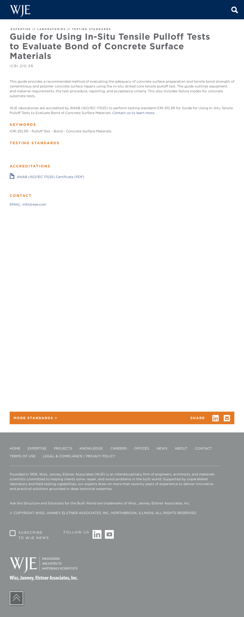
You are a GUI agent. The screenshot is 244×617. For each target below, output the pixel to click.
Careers (118, 448)
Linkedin (97, 534)
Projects (63, 448)
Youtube (109, 534)
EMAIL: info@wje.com (28, 204)
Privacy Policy (100, 456)
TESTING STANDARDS (91, 29)
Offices (141, 448)
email (227, 418)
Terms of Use (23, 456)
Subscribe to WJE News (33, 535)
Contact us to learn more (133, 113)
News (162, 448)
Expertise (37, 448)
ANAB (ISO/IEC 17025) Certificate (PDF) (50, 177)
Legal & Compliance (62, 456)
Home (15, 448)
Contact (203, 448)
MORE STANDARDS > (35, 418)
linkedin (215, 418)
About (181, 448)
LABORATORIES (51, 29)
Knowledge (91, 448)
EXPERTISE (21, 29)
